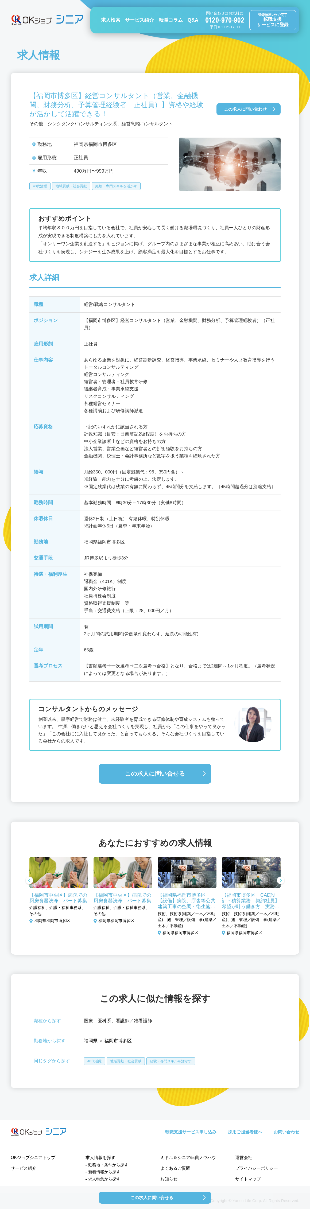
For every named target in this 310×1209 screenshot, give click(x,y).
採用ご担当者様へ (245, 1132)
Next (280, 881)
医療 (88, 1020)
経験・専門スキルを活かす (116, 186)
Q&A (193, 20)
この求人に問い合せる (155, 773)
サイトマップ (248, 1179)
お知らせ (168, 1179)
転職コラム (171, 20)
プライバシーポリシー (256, 1168)
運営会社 (243, 1157)
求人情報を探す (100, 1157)
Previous (29, 881)
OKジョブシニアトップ (33, 1157)
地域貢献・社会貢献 (71, 186)
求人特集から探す (104, 1179)
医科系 (104, 1020)
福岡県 (91, 1040)
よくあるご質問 (175, 1168)
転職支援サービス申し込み (190, 1132)
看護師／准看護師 (134, 1020)
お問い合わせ (286, 1132)
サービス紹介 (139, 20)
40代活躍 (40, 186)
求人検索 (110, 20)
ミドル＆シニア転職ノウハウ (188, 1157)
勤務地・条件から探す (108, 1165)
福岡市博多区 (118, 1040)
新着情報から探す (104, 1171)
